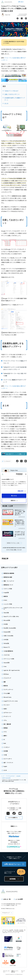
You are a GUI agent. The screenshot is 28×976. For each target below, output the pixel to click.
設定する (14, 500)
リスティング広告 (8, 588)
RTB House (6, 674)
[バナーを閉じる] (25, 474)
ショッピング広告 (8, 604)
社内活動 (6, 751)
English (5, 766)
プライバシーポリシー (6, 971)
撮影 (5, 681)
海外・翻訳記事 (7, 724)
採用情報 (13, 879)
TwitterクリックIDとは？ (11, 91)
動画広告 (6, 685)
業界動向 (6, 728)
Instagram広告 (7, 631)
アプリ (5, 731)
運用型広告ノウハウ (8, 584)
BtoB (5, 743)
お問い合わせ (20, 1)
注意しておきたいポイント (12, 94)
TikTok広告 (6, 643)
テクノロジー (7, 705)
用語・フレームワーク (9, 581)
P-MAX (5, 600)
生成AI (5, 708)
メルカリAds (6, 655)
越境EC (5, 735)
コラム (5, 720)
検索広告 (6, 596)
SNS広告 (6, 624)
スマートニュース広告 (9, 658)
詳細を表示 (20, 491)
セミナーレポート (8, 758)
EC (4, 739)
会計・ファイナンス (8, 762)
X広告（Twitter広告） (9, 635)
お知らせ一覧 (6, 899)
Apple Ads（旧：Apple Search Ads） (12, 670)
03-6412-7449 (4, 908)
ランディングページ (8, 689)
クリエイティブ (7, 678)
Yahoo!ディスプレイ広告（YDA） (11, 616)
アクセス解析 (7, 693)
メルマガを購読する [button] (12, 817)
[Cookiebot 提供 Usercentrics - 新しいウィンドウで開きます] (16, 474)
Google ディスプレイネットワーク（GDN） (13, 608)
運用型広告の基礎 (8, 577)
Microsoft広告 (7, 620)
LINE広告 (6, 639)
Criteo (5, 666)
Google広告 (6, 592)
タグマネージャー (8, 712)
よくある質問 (19, 899)
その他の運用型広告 (8, 651)
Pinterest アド (7, 647)
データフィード (7, 716)
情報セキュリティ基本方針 (15, 971)
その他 (5, 754)
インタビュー (7, 747)
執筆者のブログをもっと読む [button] (13, 542)
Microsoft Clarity (7, 697)
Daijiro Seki (5, 14)
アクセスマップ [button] (5, 912)
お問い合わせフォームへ (12, 864)
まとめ (6, 103)
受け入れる (14, 495)
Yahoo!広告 (6, 612)
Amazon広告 (6, 662)
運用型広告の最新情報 (9, 573)
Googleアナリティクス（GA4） (11, 701)
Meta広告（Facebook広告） (10, 628)
